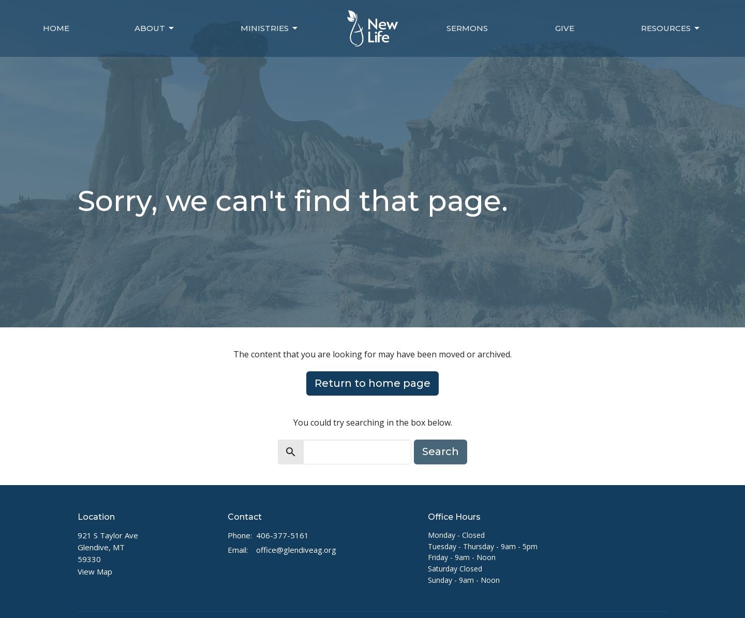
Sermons (467, 28)
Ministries (270, 28)
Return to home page (372, 383)
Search (440, 451)
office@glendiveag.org (296, 550)
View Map (95, 571)
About (155, 28)
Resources (671, 28)
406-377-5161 (282, 535)
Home (56, 28)
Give (564, 28)
